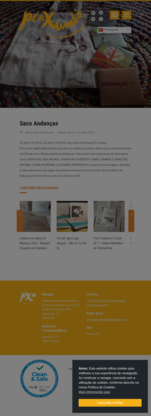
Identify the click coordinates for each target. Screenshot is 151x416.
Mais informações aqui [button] (94, 392)
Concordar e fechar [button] (110, 402)
